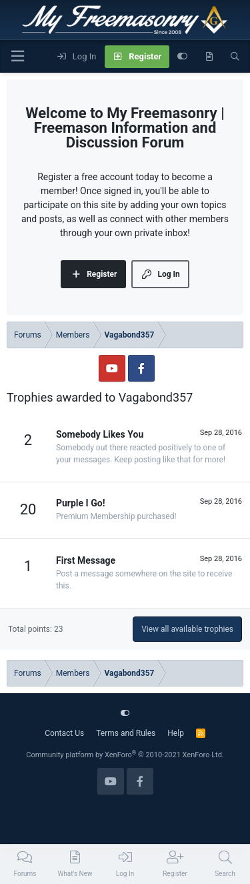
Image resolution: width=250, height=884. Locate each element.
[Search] (235, 56)
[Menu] (17, 56)
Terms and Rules (125, 733)
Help (175, 733)
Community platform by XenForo (125, 755)
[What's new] (209, 56)
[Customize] (182, 56)
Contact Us (64, 733)
